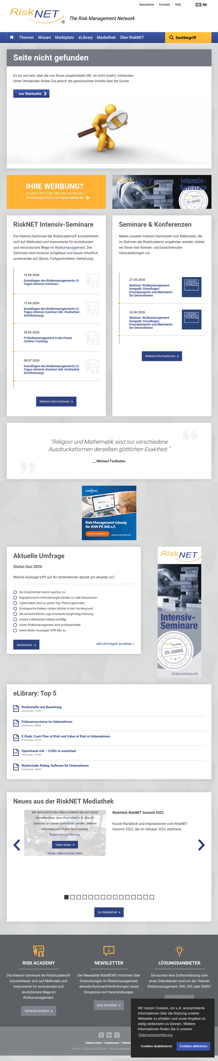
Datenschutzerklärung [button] (155, 1035)
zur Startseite (30, 100)
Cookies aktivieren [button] (193, 1046)
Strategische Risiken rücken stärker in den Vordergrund (56, 615)
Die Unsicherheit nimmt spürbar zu (42, 599)
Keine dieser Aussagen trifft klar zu (43, 637)
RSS (178, 4)
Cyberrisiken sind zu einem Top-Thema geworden (52, 610)
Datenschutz (93, 1049)
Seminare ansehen (37, 1017)
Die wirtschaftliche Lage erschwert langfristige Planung (56, 620)
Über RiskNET (132, 37)
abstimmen (25, 651)
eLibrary (85, 37)
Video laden (63, 851)
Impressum (112, 1049)
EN (204, 4)
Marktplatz (64, 37)
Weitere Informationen (55, 408)
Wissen (44, 37)
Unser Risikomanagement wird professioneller (50, 631)
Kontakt (164, 4)
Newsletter (146, 4)
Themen (26, 37)
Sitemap (127, 1049)
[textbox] (188, 37)
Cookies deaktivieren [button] (156, 1046)
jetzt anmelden (107, 1012)
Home (12, 37)
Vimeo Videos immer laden (65, 860)
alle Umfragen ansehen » (115, 650)
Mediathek (106, 37)
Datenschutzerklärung (64, 841)
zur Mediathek (107, 919)
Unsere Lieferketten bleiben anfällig (43, 626)
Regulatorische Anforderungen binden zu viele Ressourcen (58, 604)
